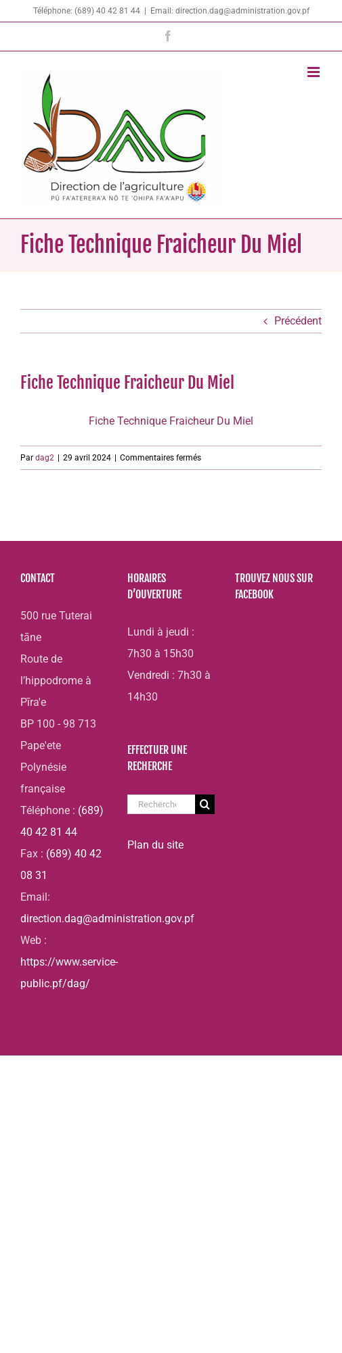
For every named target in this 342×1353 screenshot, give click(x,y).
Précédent (298, 320)
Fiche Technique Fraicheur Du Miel (171, 420)
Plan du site (155, 844)
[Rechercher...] (160, 804)
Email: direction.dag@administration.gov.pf (229, 11)
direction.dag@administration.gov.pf (107, 918)
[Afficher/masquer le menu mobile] (314, 72)
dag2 (44, 457)
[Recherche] (205, 804)
